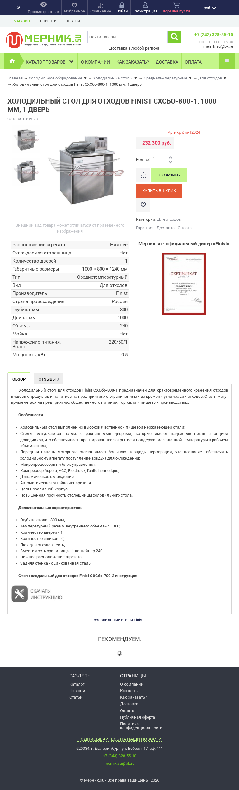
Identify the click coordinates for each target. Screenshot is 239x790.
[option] (26, 139)
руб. (210, 8)
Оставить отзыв (22, 119)
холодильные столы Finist (118, 620)
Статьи (73, 21)
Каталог (76, 684)
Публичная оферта (137, 717)
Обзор (19, 379)
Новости (48, 21)
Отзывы (49, 379)
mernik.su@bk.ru (119, 763)
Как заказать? (132, 62)
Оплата (193, 62)
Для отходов (169, 219)
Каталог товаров (50, 61)
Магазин (22, 21)
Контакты (129, 690)
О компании (95, 62)
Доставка (167, 62)
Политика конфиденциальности (141, 725)
